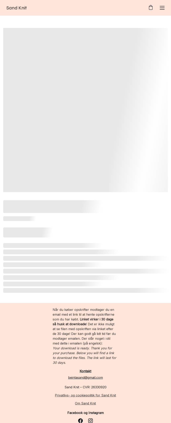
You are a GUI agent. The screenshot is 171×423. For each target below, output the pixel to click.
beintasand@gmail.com (85, 377)
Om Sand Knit (85, 404)
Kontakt (85, 371)
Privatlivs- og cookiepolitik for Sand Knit (85, 396)
